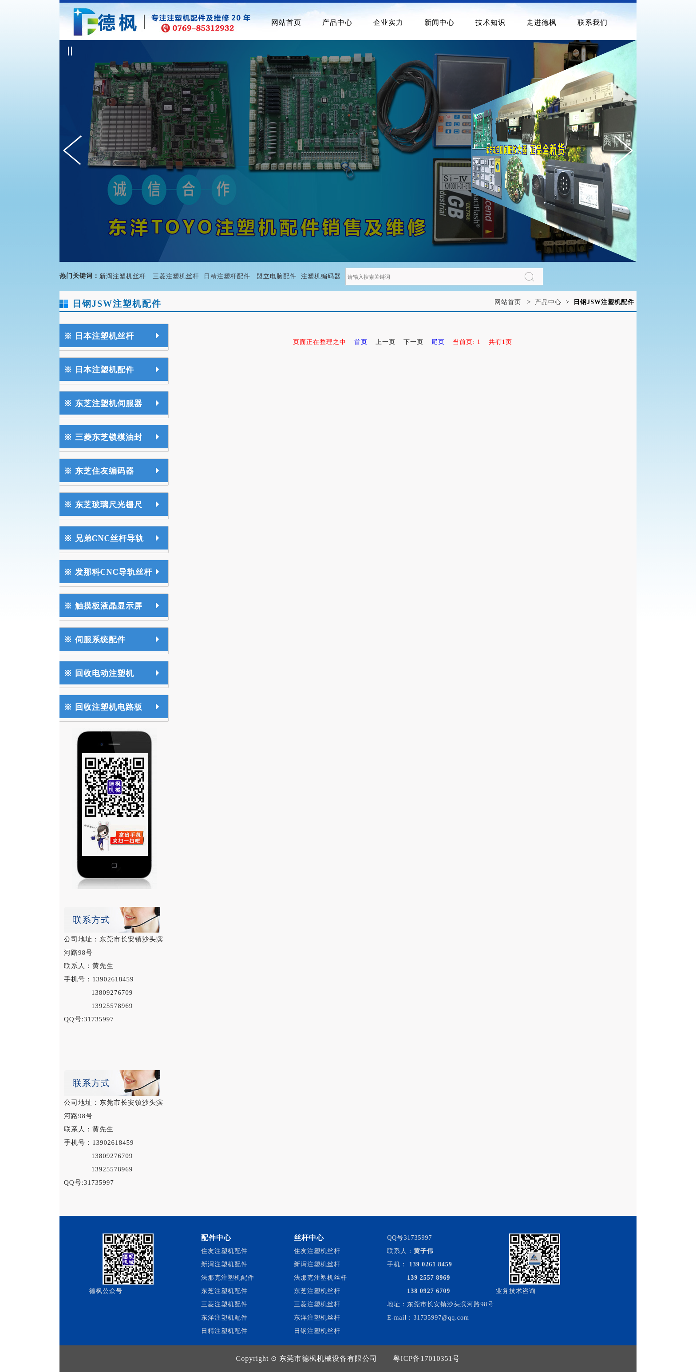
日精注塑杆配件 (227, 276)
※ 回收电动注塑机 (99, 673)
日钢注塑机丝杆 (317, 1331)
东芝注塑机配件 (224, 1291)
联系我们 (592, 22)
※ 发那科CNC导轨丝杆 (108, 572)
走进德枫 (541, 22)
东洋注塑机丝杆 (317, 1317)
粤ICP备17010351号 (426, 1358)
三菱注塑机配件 (224, 1304)
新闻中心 (439, 22)
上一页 (385, 342)
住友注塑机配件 (224, 1251)
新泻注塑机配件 (224, 1264)
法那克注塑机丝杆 (320, 1277)
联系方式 (91, 920)
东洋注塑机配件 (224, 1317)
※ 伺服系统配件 (95, 639)
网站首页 (286, 22)
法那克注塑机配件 (227, 1277)
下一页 (413, 342)
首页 (361, 342)
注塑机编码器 (321, 276)
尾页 (438, 342)
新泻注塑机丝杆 (122, 276)
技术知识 (490, 22)
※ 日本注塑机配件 (99, 369)
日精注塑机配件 (224, 1331)
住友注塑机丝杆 (317, 1251)
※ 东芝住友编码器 (99, 471)
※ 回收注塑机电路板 (103, 707)
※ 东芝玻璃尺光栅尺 (103, 504)
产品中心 (337, 22)
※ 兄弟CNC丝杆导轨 (104, 538)
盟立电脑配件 (277, 276)
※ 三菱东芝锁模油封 (103, 437)
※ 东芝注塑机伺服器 (103, 403)
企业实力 (388, 22)
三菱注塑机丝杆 (176, 276)
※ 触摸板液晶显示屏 (103, 605)
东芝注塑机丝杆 (317, 1291)
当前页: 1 (466, 342)
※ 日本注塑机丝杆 (99, 336)
